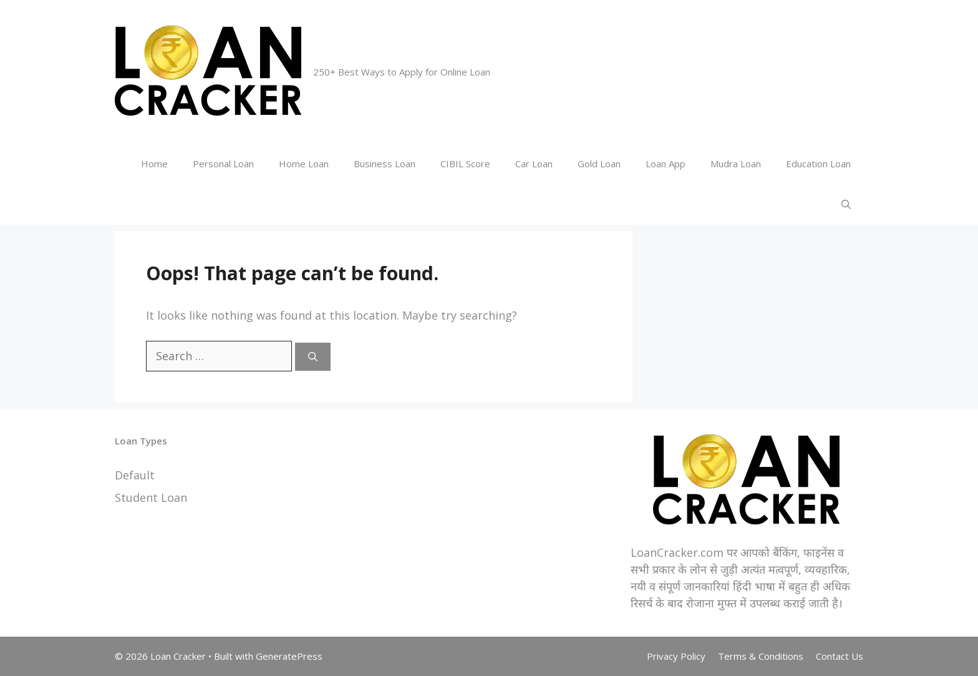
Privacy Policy (676, 656)
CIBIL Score (465, 163)
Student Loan (151, 497)
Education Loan (818, 163)
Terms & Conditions (760, 656)
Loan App (665, 163)
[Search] (313, 357)
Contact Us (839, 656)
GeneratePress (289, 656)
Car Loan (534, 163)
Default (135, 475)
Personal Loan (223, 163)
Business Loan (384, 163)
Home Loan (304, 163)
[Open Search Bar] (846, 204)
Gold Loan (599, 163)
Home (154, 163)
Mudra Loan (735, 163)
